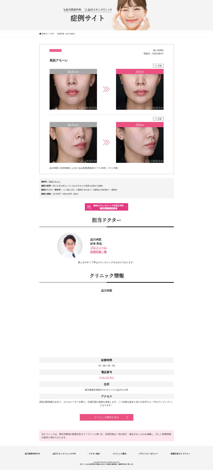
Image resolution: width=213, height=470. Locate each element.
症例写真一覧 (98, 252)
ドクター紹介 (94, 453)
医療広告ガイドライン (180, 453)
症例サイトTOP (46, 33)
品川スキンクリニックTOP (64, 453)
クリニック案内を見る (106, 417)
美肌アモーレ (54, 181)
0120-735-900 (107, 377)
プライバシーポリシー (148, 453)
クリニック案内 (119, 453)
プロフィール (98, 248)
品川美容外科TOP (32, 453)
